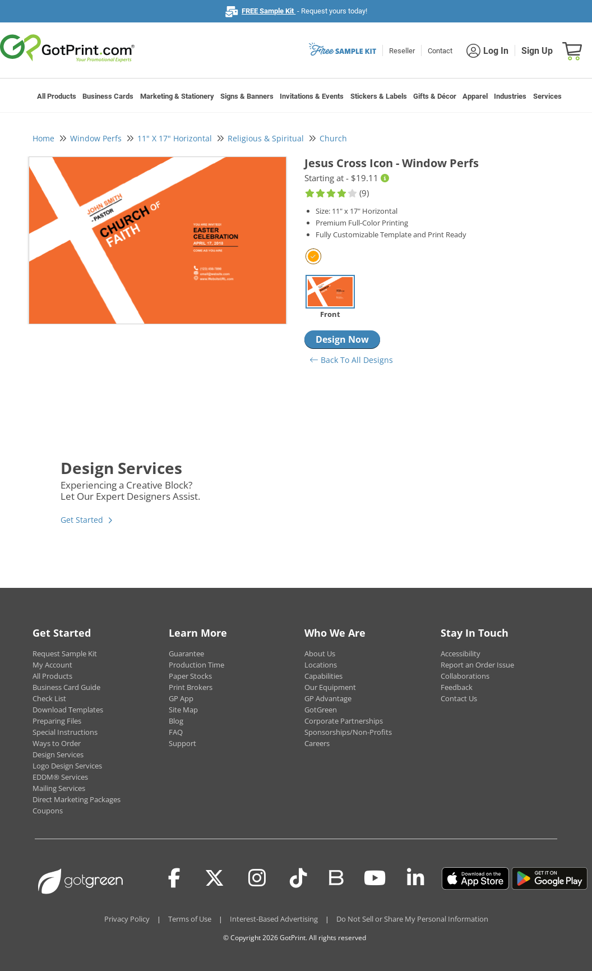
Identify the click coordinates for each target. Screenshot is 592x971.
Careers (317, 743)
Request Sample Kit (65, 653)
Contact (440, 51)
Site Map (183, 710)
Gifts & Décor (434, 96)
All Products (56, 96)
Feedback (457, 687)
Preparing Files (57, 721)
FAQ (176, 732)
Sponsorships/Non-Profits (348, 732)
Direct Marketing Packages (77, 799)
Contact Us (459, 698)
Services (547, 96)
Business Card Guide (66, 687)
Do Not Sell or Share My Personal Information (412, 919)
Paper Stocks (190, 676)
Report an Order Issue (477, 665)
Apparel (475, 96)
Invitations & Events (312, 96)
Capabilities (323, 676)
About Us (319, 653)
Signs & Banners (247, 96)
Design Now (342, 339)
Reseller (402, 51)
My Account (52, 665)
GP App (181, 698)
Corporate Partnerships (343, 721)
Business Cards (107, 96)
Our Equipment (330, 687)
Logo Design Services (67, 766)
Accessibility (460, 653)
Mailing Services (59, 788)
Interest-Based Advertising (274, 919)
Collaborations (465, 676)
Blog (176, 721)
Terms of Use (189, 919)
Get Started (82, 519)
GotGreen (320, 710)
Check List (49, 698)
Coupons (48, 811)
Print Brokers (190, 687)
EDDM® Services (60, 777)
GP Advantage (327, 698)
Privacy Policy (127, 919)
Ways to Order (57, 743)
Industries (510, 96)
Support (182, 743)
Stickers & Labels (378, 96)
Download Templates (68, 710)
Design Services (58, 754)
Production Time (196, 665)
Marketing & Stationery (177, 96)
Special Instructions (65, 732)
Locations (320, 665)
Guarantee (186, 653)
